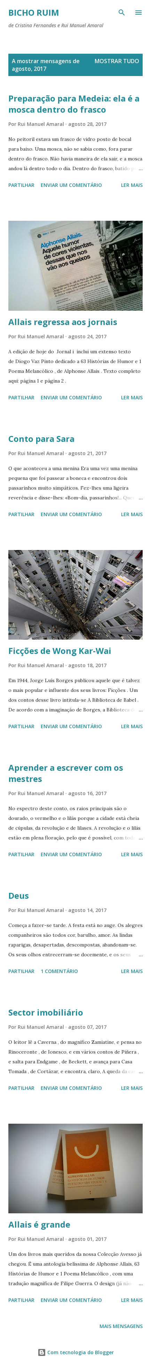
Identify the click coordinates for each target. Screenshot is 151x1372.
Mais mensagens (121, 1326)
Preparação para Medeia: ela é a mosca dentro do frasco (74, 103)
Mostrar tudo (117, 61)
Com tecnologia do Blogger (76, 1352)
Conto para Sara (41, 438)
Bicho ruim (33, 12)
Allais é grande (39, 1224)
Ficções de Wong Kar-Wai (59, 650)
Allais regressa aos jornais (62, 321)
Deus (18, 895)
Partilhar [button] (21, 185)
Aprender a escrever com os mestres (65, 773)
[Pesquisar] (122, 12)
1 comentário (59, 971)
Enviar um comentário (71, 185)
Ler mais (132, 185)
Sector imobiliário (45, 1012)
